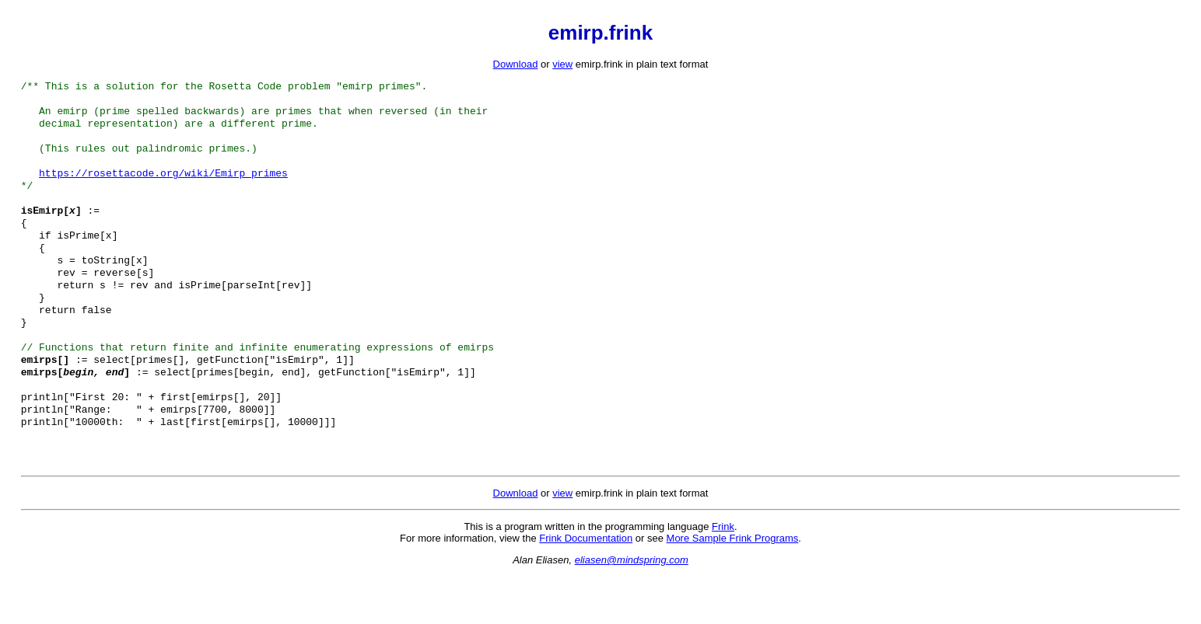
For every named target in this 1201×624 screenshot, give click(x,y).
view (562, 64)
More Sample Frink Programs (733, 586)
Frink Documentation (585, 586)
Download (515, 64)
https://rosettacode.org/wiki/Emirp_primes (163, 185)
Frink (723, 574)
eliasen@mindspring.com (631, 608)
